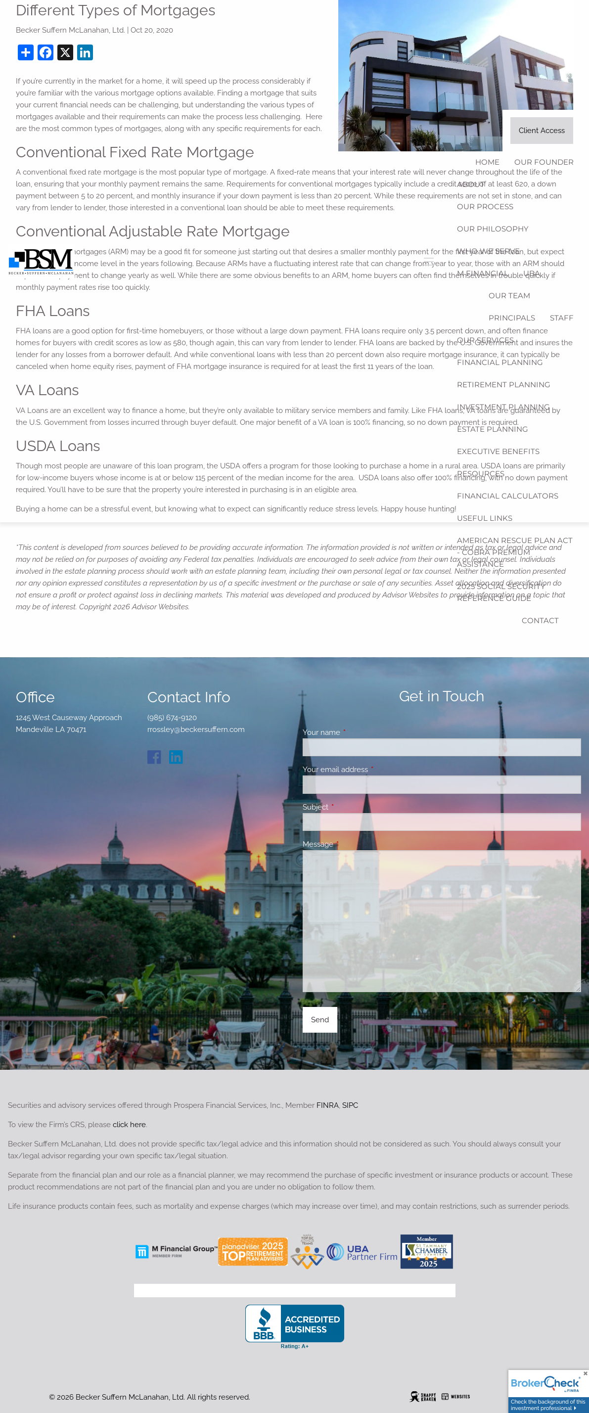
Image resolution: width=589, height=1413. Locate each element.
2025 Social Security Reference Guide (501, 592)
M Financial (482, 273)
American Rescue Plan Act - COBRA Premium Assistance (515, 552)
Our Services (485, 340)
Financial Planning (500, 362)
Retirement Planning (503, 384)
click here (129, 1124)
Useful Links (484, 518)
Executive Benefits (498, 451)
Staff (562, 317)
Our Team (509, 295)
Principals (512, 317)
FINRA (328, 1105)
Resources (480, 473)
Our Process (485, 206)
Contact (540, 620)
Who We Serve (488, 251)
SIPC (350, 1105)
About (471, 184)
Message (354, 844)
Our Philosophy (493, 228)
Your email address (371, 769)
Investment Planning (503, 406)
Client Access (542, 130)
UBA (531, 273)
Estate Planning (492, 429)
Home (487, 162)
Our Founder (544, 162)
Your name (357, 732)
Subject (351, 807)
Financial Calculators (507, 496)
